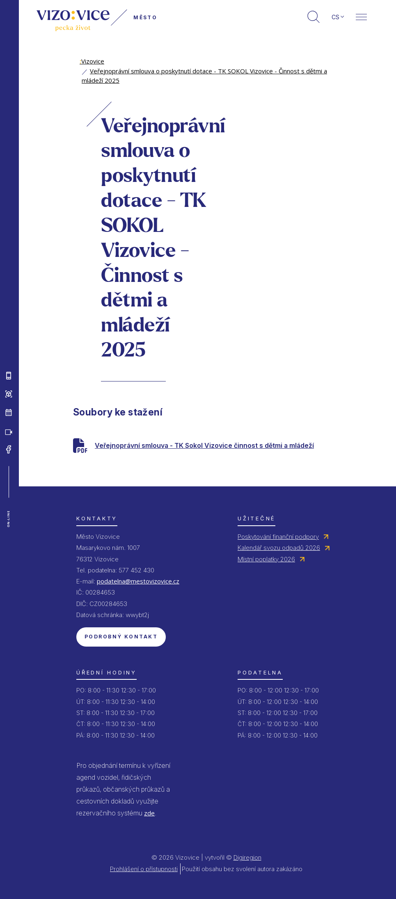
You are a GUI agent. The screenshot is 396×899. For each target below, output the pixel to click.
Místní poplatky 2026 (266, 559)
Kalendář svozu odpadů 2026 (279, 548)
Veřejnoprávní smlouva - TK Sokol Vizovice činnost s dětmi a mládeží (204, 445)
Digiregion (247, 857)
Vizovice (92, 61)
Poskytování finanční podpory (278, 536)
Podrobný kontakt (121, 636)
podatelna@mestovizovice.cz (138, 581)
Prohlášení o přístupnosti (144, 869)
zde (149, 813)
